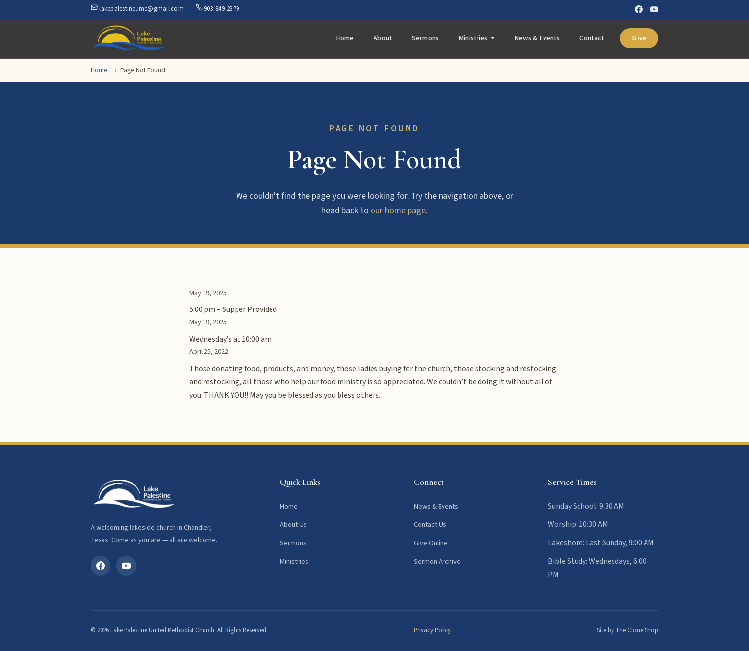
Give (639, 38)
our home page (398, 211)
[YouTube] (654, 9)
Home (345, 38)
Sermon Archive (437, 561)
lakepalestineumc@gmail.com (137, 8)
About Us (293, 524)
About (383, 38)
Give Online (430, 543)
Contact (591, 38)
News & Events (537, 38)
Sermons (425, 38)
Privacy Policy (432, 630)
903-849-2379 (217, 8)
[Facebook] (639, 9)
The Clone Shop (636, 630)
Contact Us (430, 524)
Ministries (472, 38)
